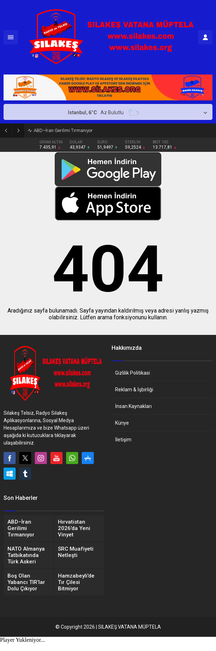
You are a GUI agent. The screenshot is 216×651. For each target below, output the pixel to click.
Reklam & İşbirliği (134, 389)
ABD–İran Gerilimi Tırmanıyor (63, 130)
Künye (122, 423)
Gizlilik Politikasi (132, 373)
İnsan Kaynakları (133, 406)
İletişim (123, 439)
